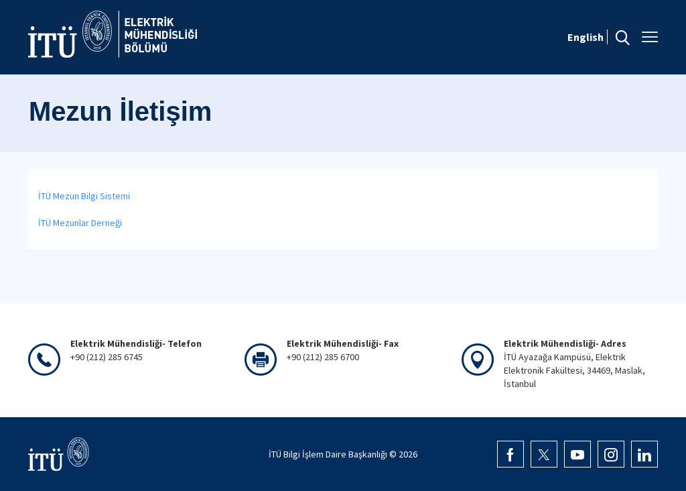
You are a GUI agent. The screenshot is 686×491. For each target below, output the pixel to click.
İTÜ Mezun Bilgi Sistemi (84, 196)
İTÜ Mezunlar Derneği (80, 223)
